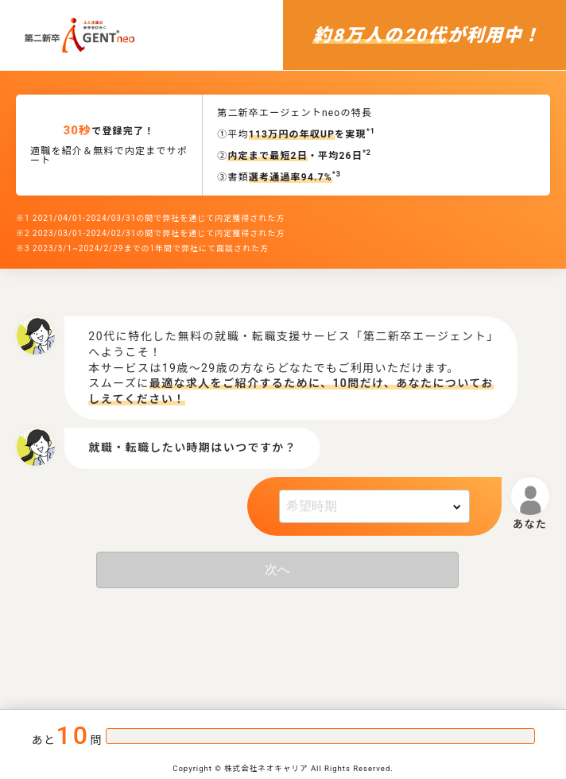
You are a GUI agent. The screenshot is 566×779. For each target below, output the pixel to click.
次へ (277, 569)
